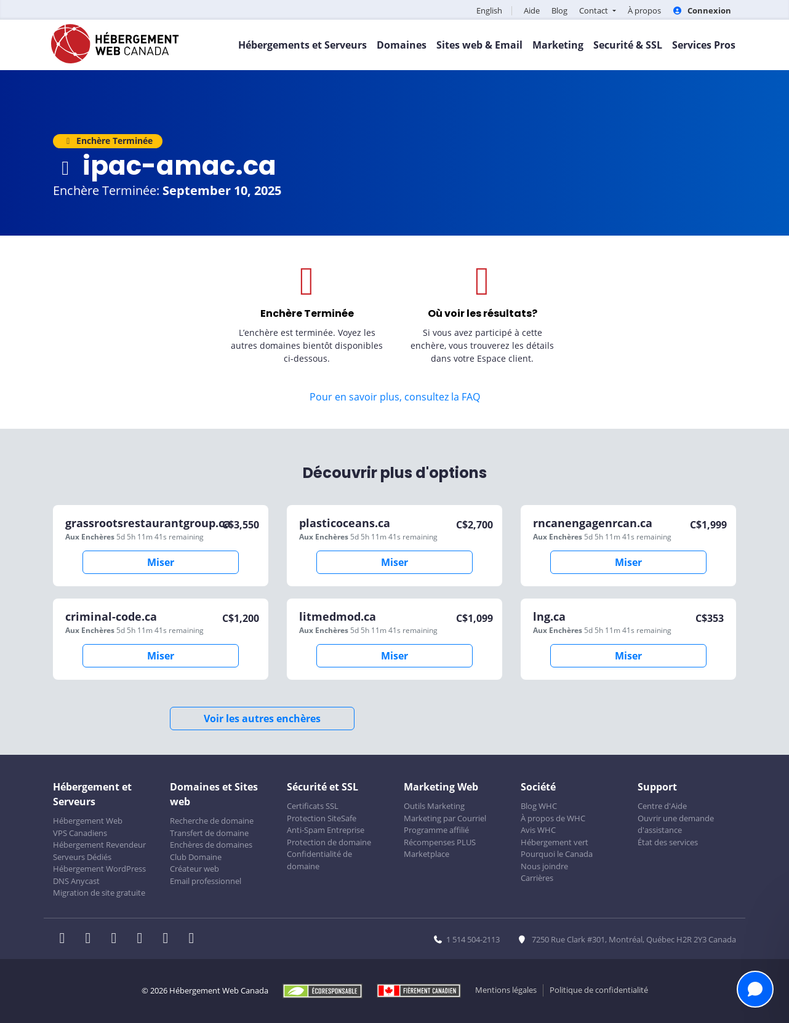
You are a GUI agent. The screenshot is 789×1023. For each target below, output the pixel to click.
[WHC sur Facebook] (66, 939)
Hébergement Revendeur (99, 844)
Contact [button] (594, 10)
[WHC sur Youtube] (169, 939)
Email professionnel (205, 880)
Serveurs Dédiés (82, 856)
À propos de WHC (553, 818)
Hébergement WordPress (99, 868)
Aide (532, 10)
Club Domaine (196, 856)
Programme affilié (436, 829)
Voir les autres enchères (262, 718)
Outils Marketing (434, 805)
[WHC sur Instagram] (143, 939)
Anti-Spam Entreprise (325, 829)
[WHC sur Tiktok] (194, 939)
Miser (160, 562)
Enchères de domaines (211, 844)
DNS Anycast (76, 880)
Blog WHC (539, 805)
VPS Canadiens (80, 832)
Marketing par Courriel (445, 818)
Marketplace (426, 853)
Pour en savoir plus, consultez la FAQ (395, 397)
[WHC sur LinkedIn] (117, 939)
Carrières (537, 877)
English (489, 10)
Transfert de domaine (209, 832)
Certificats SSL (312, 805)
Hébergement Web (87, 820)
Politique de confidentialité (599, 989)
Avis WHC (538, 829)
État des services (668, 842)
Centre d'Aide (662, 805)
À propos (644, 10)
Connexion (702, 10)
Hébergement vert (554, 842)
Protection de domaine (329, 842)
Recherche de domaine (212, 820)
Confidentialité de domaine (319, 860)
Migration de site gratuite (99, 892)
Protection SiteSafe (321, 818)
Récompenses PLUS (440, 842)
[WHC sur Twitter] (92, 939)
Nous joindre (544, 866)
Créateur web (194, 868)
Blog (559, 10)
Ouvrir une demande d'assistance (676, 824)
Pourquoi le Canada (557, 853)
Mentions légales (506, 989)
